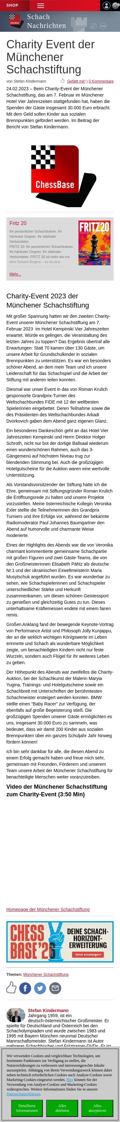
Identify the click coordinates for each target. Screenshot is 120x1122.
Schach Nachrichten (46, 21)
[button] (41, 5)
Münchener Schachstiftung (45, 974)
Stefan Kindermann (48, 1010)
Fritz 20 (18, 223)
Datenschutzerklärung (23, 1094)
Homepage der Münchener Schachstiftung (48, 909)
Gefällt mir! (76, 81)
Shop (12, 5)
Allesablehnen (62, 1108)
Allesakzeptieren (97, 1108)
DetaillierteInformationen (27, 1108)
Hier (70, 1080)
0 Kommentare (101, 81)
